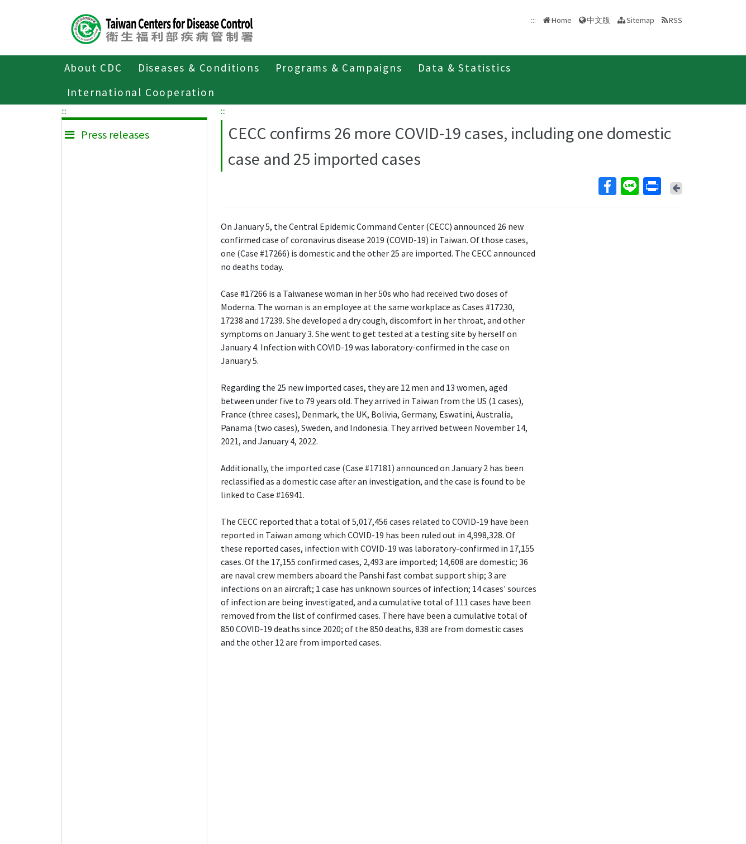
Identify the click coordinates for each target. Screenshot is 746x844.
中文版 (598, 20)
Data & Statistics (465, 67)
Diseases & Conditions (199, 67)
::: (63, 110)
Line (629, 186)
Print (651, 186)
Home (562, 20)
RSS (675, 20)
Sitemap (640, 20)
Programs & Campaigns (338, 67)
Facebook (606, 186)
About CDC (93, 67)
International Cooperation (141, 92)
